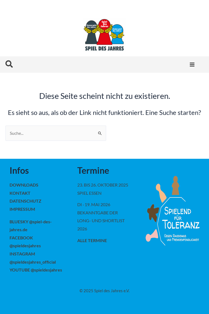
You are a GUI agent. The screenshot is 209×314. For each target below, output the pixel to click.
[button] (9, 64)
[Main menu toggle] (192, 65)
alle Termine (92, 240)
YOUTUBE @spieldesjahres (36, 269)
